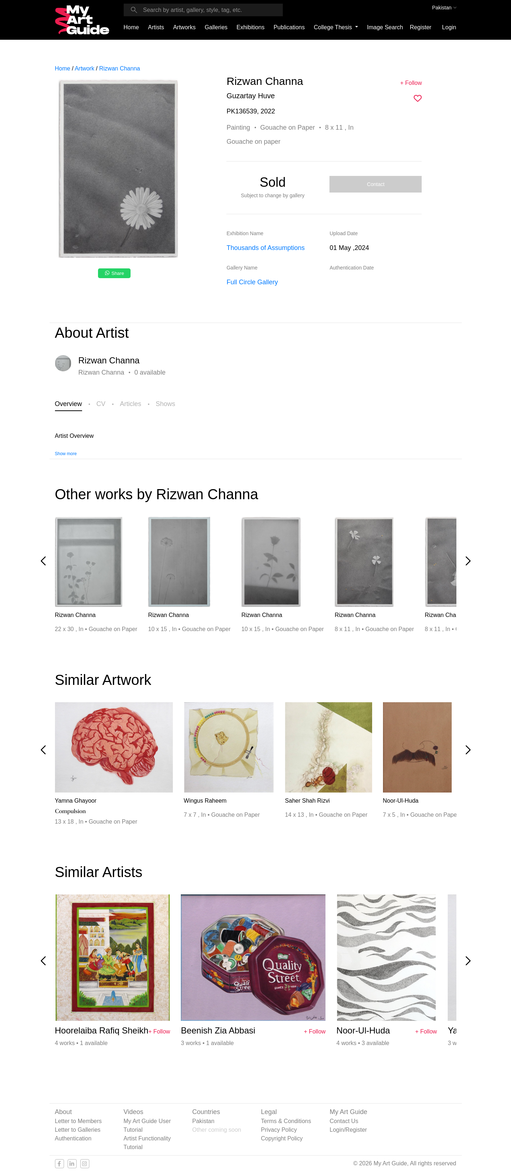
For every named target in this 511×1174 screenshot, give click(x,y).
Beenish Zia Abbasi (218, 1030)
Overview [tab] (68, 403)
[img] (418, 98)
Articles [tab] (130, 403)
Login (449, 27)
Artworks (184, 27)
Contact (375, 184)
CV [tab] (101, 403)
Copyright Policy (282, 1138)
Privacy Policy (279, 1130)
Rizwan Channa (119, 68)
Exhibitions (250, 27)
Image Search (385, 27)
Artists (156, 27)
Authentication (73, 1138)
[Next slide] (468, 560)
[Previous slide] (43, 560)
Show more (66, 453)
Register (420, 27)
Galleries (216, 27)
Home (131, 27)
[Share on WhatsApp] (115, 275)
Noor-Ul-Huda (401, 801)
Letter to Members (78, 1121)
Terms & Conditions (286, 1121)
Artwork (84, 68)
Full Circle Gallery (252, 282)
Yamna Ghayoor (76, 801)
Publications (289, 27)
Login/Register (348, 1130)
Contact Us (344, 1121)
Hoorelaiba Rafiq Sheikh (102, 1030)
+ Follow (411, 83)
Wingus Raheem (205, 801)
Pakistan (203, 1121)
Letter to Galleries (78, 1130)
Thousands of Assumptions (265, 247)
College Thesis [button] (334, 27)
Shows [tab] (165, 403)
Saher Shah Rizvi (307, 801)
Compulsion (70, 811)
